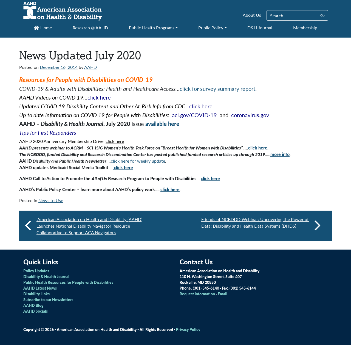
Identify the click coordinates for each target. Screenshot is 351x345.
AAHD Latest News (40, 288)
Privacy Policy (188, 329)
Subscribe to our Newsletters (48, 299)
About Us (252, 15)
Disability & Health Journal (46, 276)
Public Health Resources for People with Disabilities (68, 282)
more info (280, 154)
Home (43, 27)
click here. (201, 106)
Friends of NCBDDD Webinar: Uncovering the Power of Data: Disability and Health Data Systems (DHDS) (261, 225)
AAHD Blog (33, 305)
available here (162, 124)
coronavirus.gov (250, 115)
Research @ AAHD (90, 27)
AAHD (90, 67)
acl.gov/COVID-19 (194, 115)
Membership (305, 27)
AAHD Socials (35, 311)
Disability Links (36, 293)
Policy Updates (36, 270)
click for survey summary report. (218, 88)
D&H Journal (259, 27)
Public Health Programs (151, 27)
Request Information (197, 293)
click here (99, 97)
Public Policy (210, 27)
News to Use (50, 200)
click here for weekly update (138, 161)
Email (222, 293)
